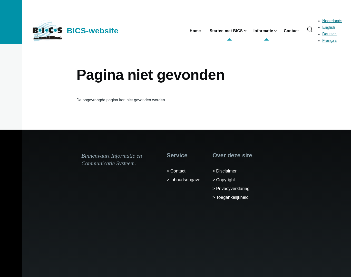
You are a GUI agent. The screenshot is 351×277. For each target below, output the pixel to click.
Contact (177, 171)
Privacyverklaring (233, 188)
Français (329, 40)
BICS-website (92, 30)
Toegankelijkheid (232, 197)
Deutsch (329, 34)
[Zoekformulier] (309, 30)
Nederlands (332, 21)
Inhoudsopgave (185, 179)
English (328, 27)
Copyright (225, 179)
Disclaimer (226, 171)
